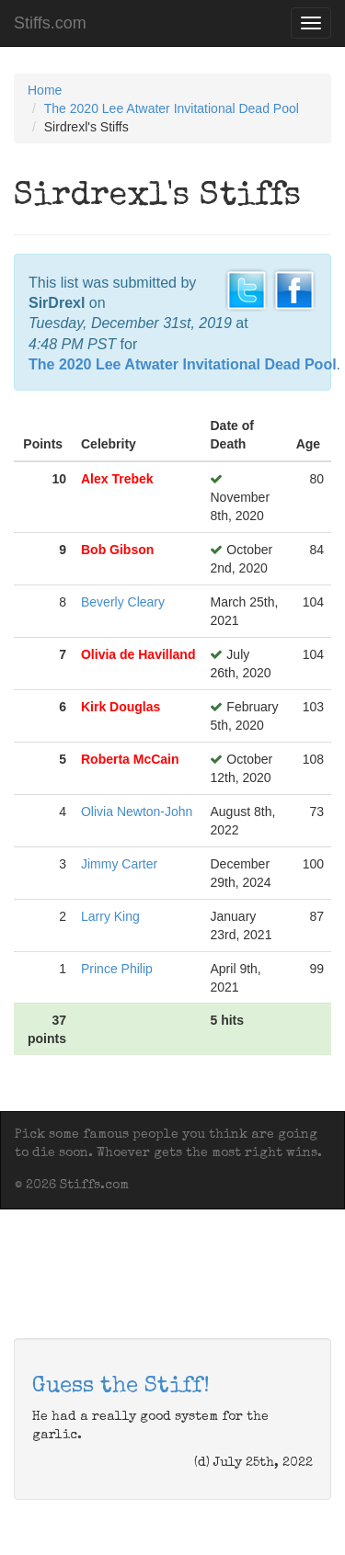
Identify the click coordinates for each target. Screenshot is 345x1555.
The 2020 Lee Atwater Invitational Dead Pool (171, 108)
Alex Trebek (117, 478)
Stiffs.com (50, 23)
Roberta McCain (130, 759)
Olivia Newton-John (136, 811)
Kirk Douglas (120, 706)
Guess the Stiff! (121, 1387)
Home (45, 90)
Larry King (110, 916)
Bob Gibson (117, 549)
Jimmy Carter (119, 864)
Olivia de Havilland (138, 654)
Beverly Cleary (123, 602)
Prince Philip (117, 968)
